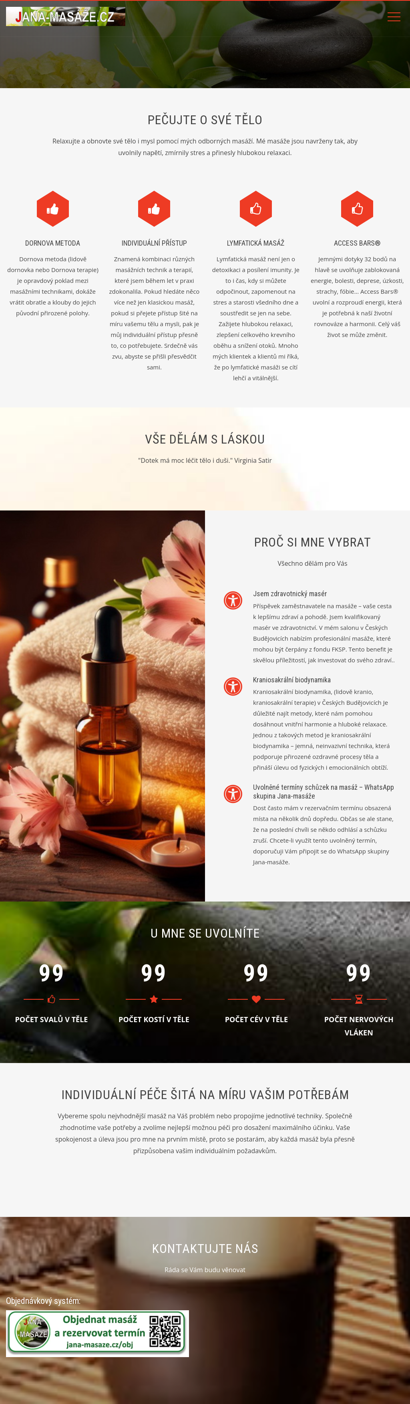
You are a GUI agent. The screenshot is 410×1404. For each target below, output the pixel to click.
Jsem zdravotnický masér (290, 593)
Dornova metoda (52, 243)
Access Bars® (357, 243)
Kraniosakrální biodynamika (292, 680)
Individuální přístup (154, 243)
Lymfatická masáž (255, 243)
